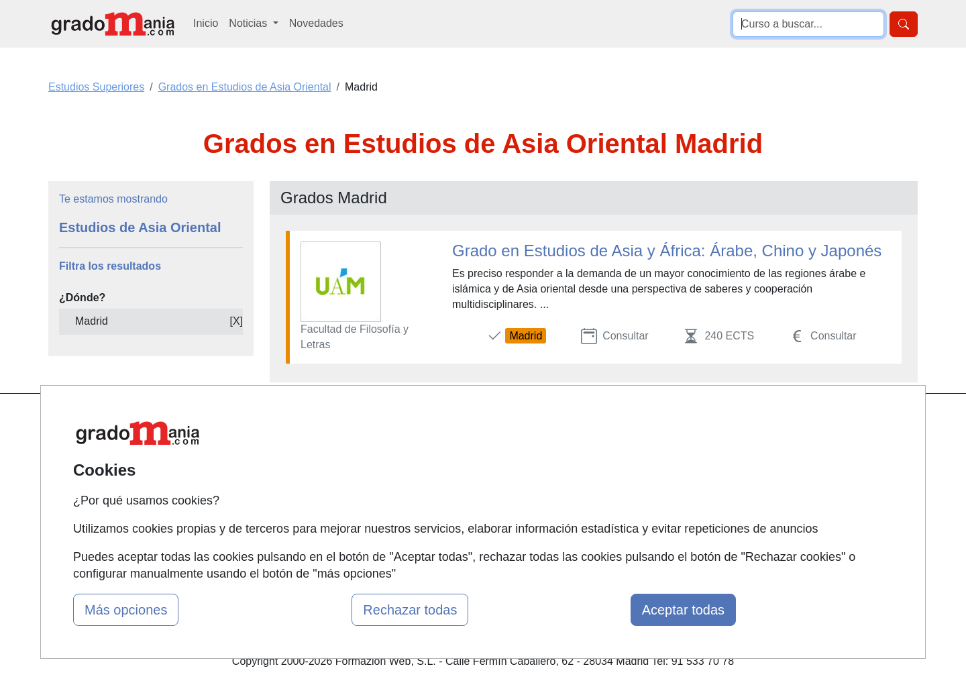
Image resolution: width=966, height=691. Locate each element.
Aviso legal (601, 473)
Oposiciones (457, 525)
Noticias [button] (249, 23)
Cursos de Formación (479, 499)
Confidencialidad (615, 448)
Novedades (316, 23)
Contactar (599, 421)
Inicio (205, 23)
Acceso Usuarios (320, 499)
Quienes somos (317, 448)
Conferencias (459, 473)
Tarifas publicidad (322, 473)
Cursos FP (453, 448)
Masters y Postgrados (480, 421)
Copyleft (595, 499)
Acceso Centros (318, 525)
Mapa (293, 421)
